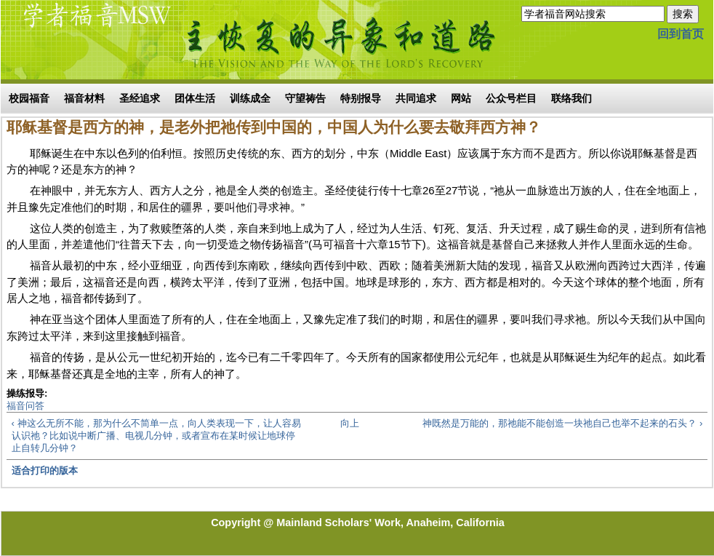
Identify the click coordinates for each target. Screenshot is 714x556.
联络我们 (571, 98)
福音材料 (84, 98)
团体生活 (195, 98)
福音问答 (25, 405)
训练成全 (250, 98)
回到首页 (680, 34)
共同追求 (416, 98)
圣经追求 (139, 98)
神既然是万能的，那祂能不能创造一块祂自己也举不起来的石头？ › (562, 423)
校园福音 (29, 98)
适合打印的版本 (45, 470)
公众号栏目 (511, 98)
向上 (349, 423)
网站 (461, 98)
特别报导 (360, 98)
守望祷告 (305, 98)
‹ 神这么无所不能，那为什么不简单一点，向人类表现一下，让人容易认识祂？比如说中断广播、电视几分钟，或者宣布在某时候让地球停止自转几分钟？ (156, 435)
